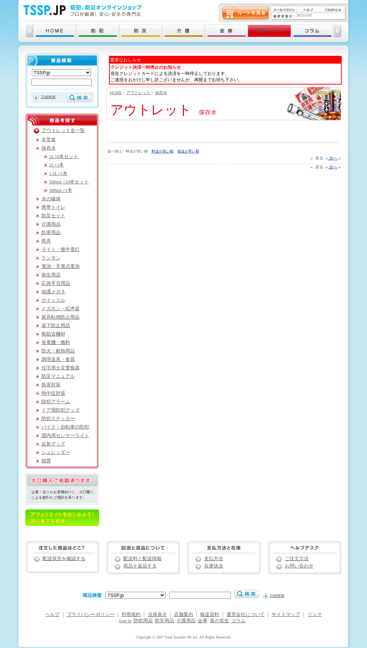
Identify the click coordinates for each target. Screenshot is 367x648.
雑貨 (46, 460)
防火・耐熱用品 (58, 351)
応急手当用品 (55, 283)
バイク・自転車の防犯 (65, 427)
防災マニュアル (58, 376)
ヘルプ (52, 614)
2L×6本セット (64, 156)
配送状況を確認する (64, 558)
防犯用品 (143, 620)
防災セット (53, 215)
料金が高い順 (163, 151)
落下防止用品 (55, 325)
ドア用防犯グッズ (60, 410)
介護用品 (51, 224)
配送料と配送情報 (142, 558)
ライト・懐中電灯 (60, 249)
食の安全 (219, 620)
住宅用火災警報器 (60, 367)
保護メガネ (53, 291)
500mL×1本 (61, 190)
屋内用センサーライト (65, 435)
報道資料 (209, 614)
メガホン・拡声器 (60, 308)
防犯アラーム (55, 401)
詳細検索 (48, 97)
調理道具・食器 (58, 359)
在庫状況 (213, 566)
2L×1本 (56, 165)
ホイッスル (53, 300)
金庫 (202, 620)
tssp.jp (125, 620)
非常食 (48, 139)
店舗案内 (183, 614)
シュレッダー (55, 452)
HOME (116, 92)
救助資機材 (53, 334)
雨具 (46, 241)
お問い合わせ (299, 566)
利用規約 (131, 614)
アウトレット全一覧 (63, 130)
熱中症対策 (53, 393)
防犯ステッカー (58, 418)
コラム (238, 620)
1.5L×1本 (58, 173)
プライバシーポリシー (91, 614)
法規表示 (157, 614)
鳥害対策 (51, 384)
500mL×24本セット (69, 182)
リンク (315, 614)
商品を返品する (140, 566)
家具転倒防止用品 (60, 317)
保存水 (161, 92)
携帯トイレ (53, 207)
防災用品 (164, 620)
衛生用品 (51, 275)
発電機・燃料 (55, 342)
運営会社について (245, 614)
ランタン (51, 258)
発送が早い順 (188, 151)
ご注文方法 (297, 558)
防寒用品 (51, 232)
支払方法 (213, 558)
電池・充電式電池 (60, 266)
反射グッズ (53, 444)
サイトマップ (286, 614)
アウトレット (138, 92)
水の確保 (51, 198)
